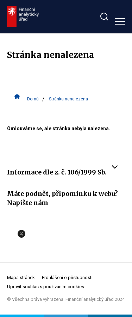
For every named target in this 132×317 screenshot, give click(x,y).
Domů (33, 98)
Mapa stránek (21, 277)
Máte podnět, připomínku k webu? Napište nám (66, 198)
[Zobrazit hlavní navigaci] (120, 21)
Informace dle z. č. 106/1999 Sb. (62, 172)
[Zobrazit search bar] (104, 16)
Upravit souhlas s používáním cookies (45, 286)
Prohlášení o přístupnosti (67, 277)
